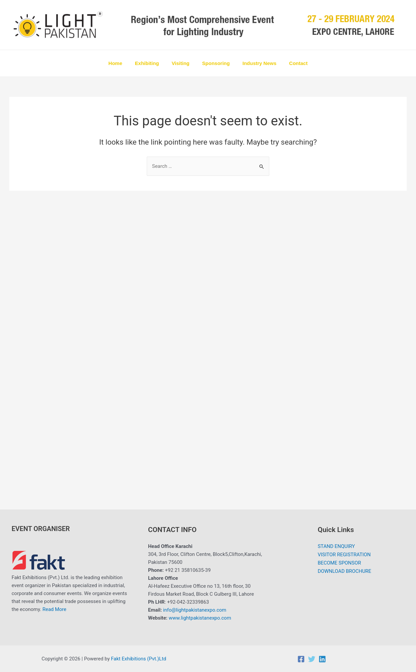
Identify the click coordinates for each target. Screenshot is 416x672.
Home (122, 63)
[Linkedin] (322, 659)
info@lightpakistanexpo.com (194, 610)
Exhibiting (151, 63)
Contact (291, 63)
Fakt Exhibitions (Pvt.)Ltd (139, 659)
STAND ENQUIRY (336, 546)
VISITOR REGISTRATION (344, 554)
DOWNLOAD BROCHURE (344, 570)
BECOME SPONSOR (339, 562)
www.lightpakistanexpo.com (200, 618)
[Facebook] (301, 659)
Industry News (255, 63)
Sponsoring (214, 63)
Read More (54, 609)
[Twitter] (311, 659)
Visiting (182, 63)
